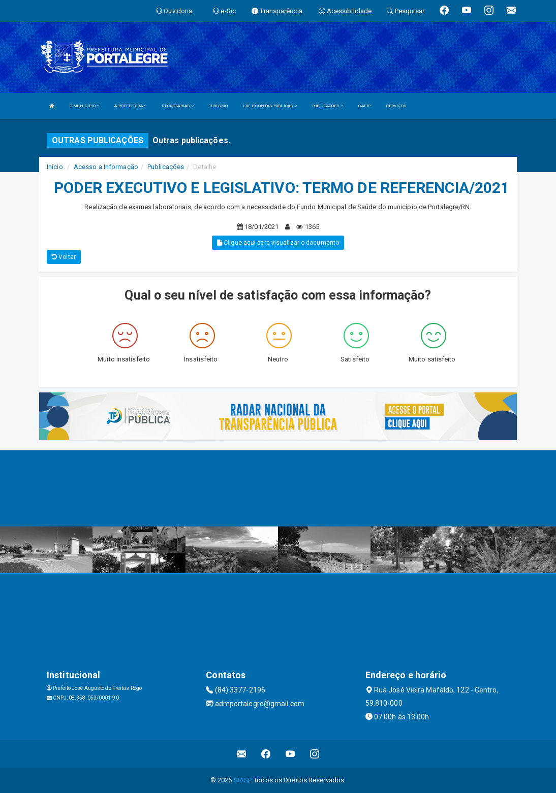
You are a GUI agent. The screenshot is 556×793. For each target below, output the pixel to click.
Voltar (64, 256)
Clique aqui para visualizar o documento (278, 242)
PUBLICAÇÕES (327, 106)
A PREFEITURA (130, 106)
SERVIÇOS (396, 106)
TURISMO (218, 106)
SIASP (242, 780)
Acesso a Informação (106, 167)
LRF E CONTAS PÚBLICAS (270, 106)
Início (55, 167)
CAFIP (364, 106)
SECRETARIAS (178, 106)
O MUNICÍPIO (84, 106)
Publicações (165, 167)
